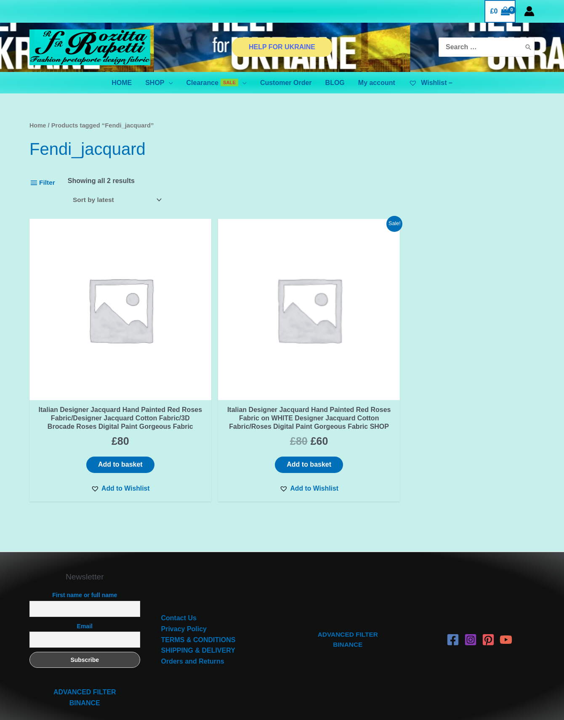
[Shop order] (118, 200)
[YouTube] (506, 605)
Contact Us (179, 583)
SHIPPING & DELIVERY (198, 615)
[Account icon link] (529, 11)
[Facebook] (453, 605)
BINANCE (84, 668)
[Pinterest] (488, 605)
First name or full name (84, 560)
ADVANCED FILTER (84, 657)
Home (38, 125)
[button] (89, 453)
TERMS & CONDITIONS (198, 604)
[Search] (528, 47)
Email (85, 591)
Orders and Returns (192, 626)
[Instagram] (470, 605)
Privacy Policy (184, 594)
